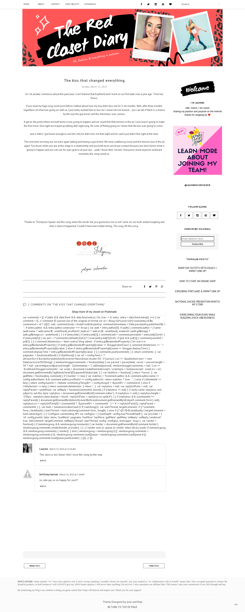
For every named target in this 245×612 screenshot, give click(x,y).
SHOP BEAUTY (72, 4)
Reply (43, 460)
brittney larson (48, 473)
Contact (55, 4)
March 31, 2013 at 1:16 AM (72, 473)
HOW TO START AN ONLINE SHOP (198, 323)
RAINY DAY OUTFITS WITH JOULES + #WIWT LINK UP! (197, 311)
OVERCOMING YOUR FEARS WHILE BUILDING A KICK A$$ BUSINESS (197, 358)
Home (26, 4)
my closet (94, 311)
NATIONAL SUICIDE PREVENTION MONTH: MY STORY (197, 345)
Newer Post (35, 565)
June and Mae (134, 601)
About (41, 4)
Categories (90, 4)
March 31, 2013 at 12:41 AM (63, 448)
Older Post (154, 565)
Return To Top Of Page (122, 606)
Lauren (43, 448)
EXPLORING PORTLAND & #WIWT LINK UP (197, 333)
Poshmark (111, 311)
